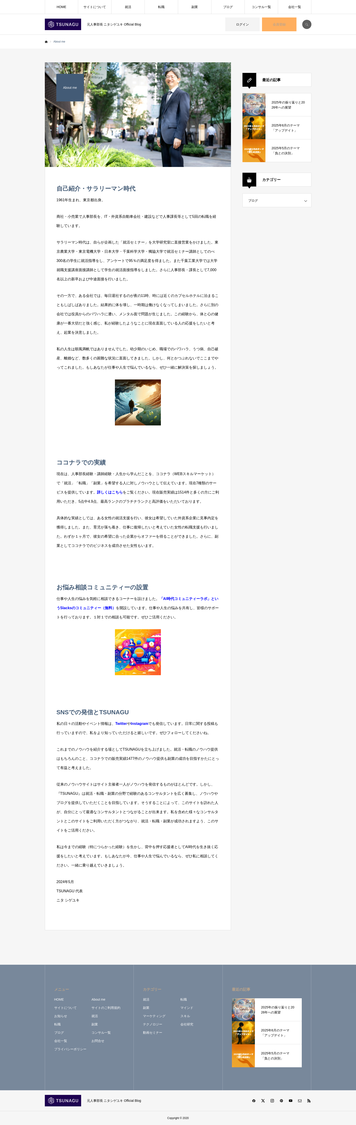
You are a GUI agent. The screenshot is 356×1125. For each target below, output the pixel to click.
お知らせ (60, 1016)
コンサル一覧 (261, 7)
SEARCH (306, 24)
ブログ (228, 7)
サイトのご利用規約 (105, 1008)
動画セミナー (152, 1032)
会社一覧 (294, 7)
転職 (161, 7)
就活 (128, 7)
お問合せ (97, 1041)
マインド (186, 1008)
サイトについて (94, 7)
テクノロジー (152, 1024)
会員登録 (279, 24)
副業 (194, 7)
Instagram (139, 724)
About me (98, 999)
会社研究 (186, 1024)
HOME (61, 7)
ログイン (242, 24)
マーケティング (154, 1016)
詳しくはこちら (110, 492)
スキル (185, 1016)
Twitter (121, 724)
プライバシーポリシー (70, 1049)
